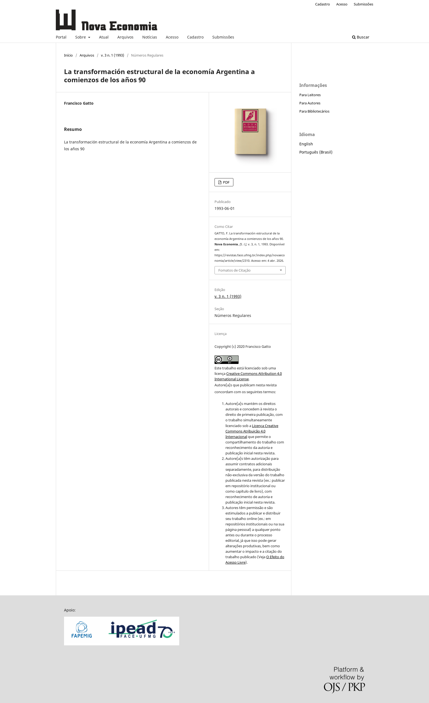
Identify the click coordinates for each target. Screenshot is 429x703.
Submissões (223, 37)
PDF (226, 182)
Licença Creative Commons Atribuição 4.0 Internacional (251, 431)
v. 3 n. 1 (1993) (112, 55)
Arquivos (125, 37)
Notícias (149, 37)
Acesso (172, 37)
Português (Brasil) (315, 152)
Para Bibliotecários (314, 111)
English (306, 143)
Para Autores (309, 103)
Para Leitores (310, 94)
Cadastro (195, 37)
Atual (104, 37)
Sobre (81, 37)
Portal (61, 37)
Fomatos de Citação (234, 270)
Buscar (360, 37)
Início (68, 55)
